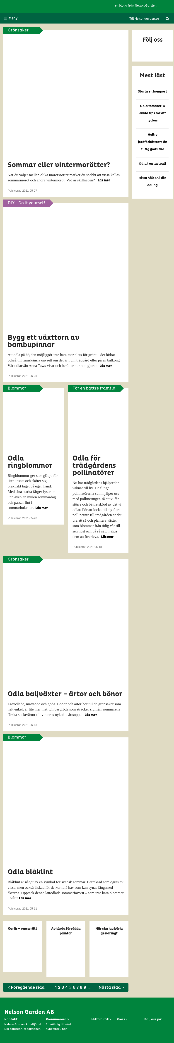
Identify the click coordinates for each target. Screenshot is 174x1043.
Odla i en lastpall (152, 163)
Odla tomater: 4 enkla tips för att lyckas (152, 113)
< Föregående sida (26, 987)
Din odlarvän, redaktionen (22, 1029)
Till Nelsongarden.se (144, 18)
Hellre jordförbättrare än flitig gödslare (152, 142)
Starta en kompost (152, 91)
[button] (152, 46)
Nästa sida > (111, 987)
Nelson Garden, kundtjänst (22, 1024)
